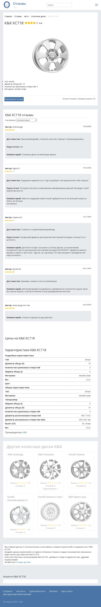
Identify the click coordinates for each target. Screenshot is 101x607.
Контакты (20, 591)
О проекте (7, 591)
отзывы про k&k (23, 562)
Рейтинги (53, 591)
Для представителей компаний (17, 594)
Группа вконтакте (37, 591)
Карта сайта (66, 591)
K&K (25, 432)
